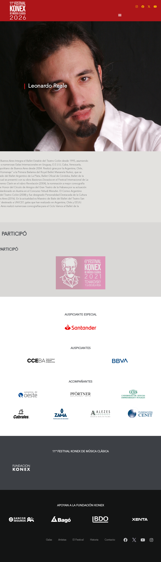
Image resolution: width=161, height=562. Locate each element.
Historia (94, 540)
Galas (49, 540)
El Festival (78, 540)
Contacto (110, 540)
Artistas (62, 540)
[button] (119, 14)
